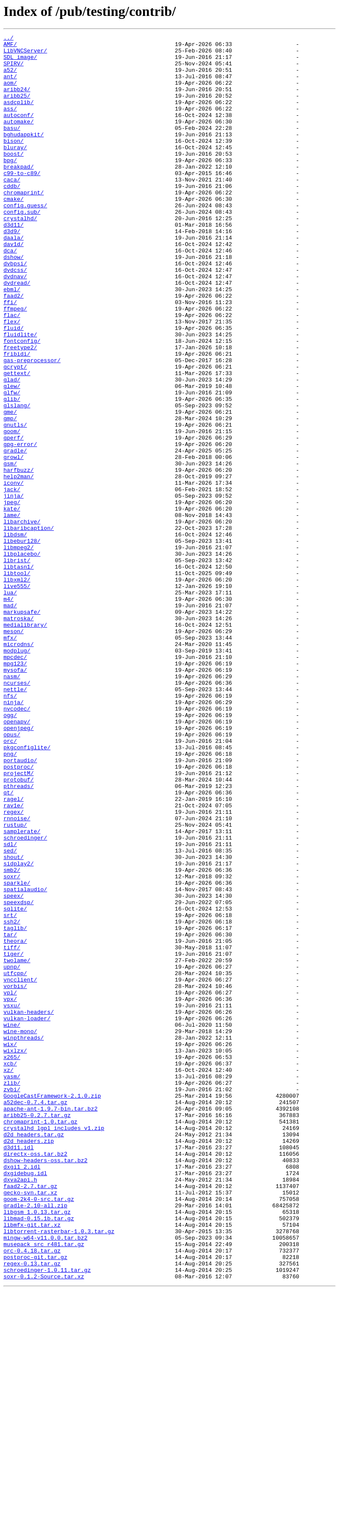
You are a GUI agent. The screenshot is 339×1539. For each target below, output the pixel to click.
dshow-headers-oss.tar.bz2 (45, 1386)
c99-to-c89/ (21, 201)
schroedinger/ (25, 999)
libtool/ (16, 681)
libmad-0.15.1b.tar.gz (38, 1455)
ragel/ (13, 952)
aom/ (10, 93)
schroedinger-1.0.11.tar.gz (47, 1517)
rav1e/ (13, 960)
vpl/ (10, 1184)
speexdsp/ (18, 1076)
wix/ (10, 1246)
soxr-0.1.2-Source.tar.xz (43, 1525)
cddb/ (11, 217)
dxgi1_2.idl (21, 1393)
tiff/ (11, 1130)
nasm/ (11, 805)
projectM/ (18, 921)
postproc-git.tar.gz (35, 1502)
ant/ (10, 85)
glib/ (11, 472)
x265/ (11, 1262)
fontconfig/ (21, 402)
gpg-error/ (20, 526)
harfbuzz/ (18, 557)
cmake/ (13, 232)
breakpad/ (18, 193)
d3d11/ (13, 263)
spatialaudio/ (25, 1061)
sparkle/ (16, 1053)
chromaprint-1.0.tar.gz (40, 1339)
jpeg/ (11, 596)
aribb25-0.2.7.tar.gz (37, 1332)
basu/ (11, 147)
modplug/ (16, 774)
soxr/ (11, 1045)
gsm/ (10, 550)
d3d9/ (11, 271)
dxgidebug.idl (25, 1401)
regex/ (13, 968)
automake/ (18, 139)
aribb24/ (16, 101)
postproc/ (18, 913)
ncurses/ (16, 813)
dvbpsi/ (15, 310)
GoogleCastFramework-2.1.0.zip (52, 1308)
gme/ (10, 488)
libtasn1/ (18, 673)
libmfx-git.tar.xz (32, 1463)
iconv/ (13, 573)
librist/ (16, 666)
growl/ (13, 542)
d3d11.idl (18, 1370)
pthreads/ (18, 937)
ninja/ (13, 836)
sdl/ (10, 1006)
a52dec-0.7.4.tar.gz (35, 1316)
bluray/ (15, 170)
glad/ (11, 449)
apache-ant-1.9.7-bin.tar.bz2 (50, 1324)
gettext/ (16, 441)
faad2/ (13, 348)
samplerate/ (21, 991)
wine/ (11, 1223)
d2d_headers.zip (28, 1363)
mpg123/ (15, 790)
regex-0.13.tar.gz (32, 1510)
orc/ (10, 882)
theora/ (15, 1123)
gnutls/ (15, 503)
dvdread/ (16, 333)
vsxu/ (11, 1200)
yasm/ (11, 1285)
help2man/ (18, 565)
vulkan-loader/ (26, 1215)
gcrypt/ (15, 433)
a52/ (10, 77)
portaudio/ (20, 906)
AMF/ (10, 46)
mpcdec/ (15, 782)
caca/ (11, 209)
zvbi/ (11, 1301)
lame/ (11, 612)
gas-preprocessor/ (32, 426)
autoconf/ (18, 131)
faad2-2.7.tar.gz (30, 1417)
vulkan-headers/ (28, 1208)
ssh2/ (11, 1099)
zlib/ (11, 1293)
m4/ (8, 712)
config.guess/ (25, 240)
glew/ (11, 457)
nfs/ (10, 828)
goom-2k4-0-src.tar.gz (38, 1432)
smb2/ (11, 1037)
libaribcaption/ (28, 627)
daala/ (13, 279)
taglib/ (15, 1107)
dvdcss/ (15, 317)
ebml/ (11, 341)
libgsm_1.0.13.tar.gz (37, 1448)
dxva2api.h (20, 1409)
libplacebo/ (21, 658)
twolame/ (16, 1146)
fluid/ (13, 387)
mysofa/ (15, 797)
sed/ (10, 1014)
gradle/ (15, 534)
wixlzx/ (15, 1254)
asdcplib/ (18, 116)
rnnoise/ (16, 975)
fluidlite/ (20, 395)
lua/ (10, 704)
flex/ (11, 379)
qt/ (8, 944)
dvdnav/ (15, 325)
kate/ (11, 604)
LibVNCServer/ (25, 54)
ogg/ (10, 852)
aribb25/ (16, 108)
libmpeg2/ (18, 650)
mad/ (10, 720)
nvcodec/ (16, 844)
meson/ (13, 751)
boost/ (13, 178)
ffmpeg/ (15, 364)
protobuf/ (18, 929)
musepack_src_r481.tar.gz (43, 1486)
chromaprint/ (23, 224)
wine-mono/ (20, 1231)
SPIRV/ (13, 70)
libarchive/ (21, 619)
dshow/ (13, 302)
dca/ (10, 294)
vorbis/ (15, 1177)
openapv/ (16, 859)
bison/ (13, 162)
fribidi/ (16, 418)
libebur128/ (21, 642)
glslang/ (16, 480)
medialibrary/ (25, 743)
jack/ (11, 581)
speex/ (13, 1068)
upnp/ (11, 1153)
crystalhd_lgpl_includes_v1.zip (53, 1347)
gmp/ (10, 495)
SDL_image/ (20, 62)
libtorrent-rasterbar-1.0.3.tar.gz (58, 1471)
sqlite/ (15, 1084)
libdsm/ (15, 635)
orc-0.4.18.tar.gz (32, 1494)
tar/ (10, 1115)
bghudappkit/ (23, 155)
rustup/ (15, 983)
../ (8, 39)
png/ (10, 898)
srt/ (10, 1092)
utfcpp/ (15, 1161)
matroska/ (18, 735)
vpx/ (10, 1192)
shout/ (13, 1022)
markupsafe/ (21, 728)
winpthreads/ (23, 1239)
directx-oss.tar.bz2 (35, 1378)
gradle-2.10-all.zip (35, 1440)
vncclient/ (20, 1169)
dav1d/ (13, 286)
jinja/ (13, 588)
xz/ (8, 1277)
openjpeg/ (18, 867)
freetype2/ (20, 410)
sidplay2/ (18, 1030)
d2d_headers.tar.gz (33, 1355)
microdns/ (18, 766)
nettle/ (15, 821)
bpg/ (10, 186)
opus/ (11, 875)
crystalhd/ (20, 255)
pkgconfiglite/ (26, 890)
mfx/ (10, 759)
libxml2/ (16, 689)
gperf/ (13, 519)
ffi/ (10, 356)
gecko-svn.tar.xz (30, 1424)
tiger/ (13, 1138)
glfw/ (11, 464)
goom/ (11, 511)
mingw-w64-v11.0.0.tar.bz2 (45, 1479)
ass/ (10, 124)
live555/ (16, 697)
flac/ (11, 372)
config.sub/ (21, 248)
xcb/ (10, 1270)
